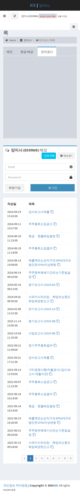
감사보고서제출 (41, 212)
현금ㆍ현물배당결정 (44, 236)
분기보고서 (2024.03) (44, 285)
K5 (56, 485)
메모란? (66, 155)
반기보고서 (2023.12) (44, 309)
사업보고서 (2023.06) (44, 333)
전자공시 (47, 52)
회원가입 (15, 188)
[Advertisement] (40, 98)
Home (10, 40)
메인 (10, 52)
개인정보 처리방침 (15, 485)
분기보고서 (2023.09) (44, 321)
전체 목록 (49, 155)
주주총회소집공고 (43, 224)
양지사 (44, 6)
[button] (4, 16)
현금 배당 (26, 52)
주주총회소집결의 (43, 248)
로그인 (52, 188)
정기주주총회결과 (43, 345)
